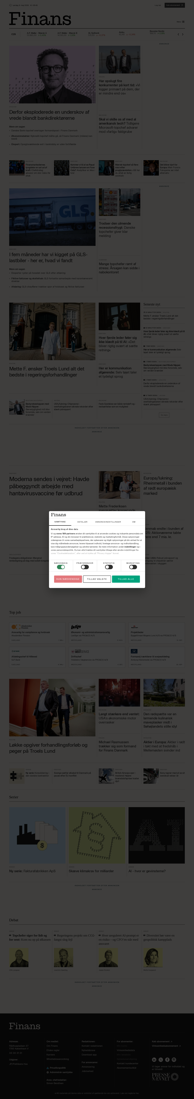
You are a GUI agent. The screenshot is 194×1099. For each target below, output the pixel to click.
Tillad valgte (97, 579)
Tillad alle (126, 579)
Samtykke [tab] (60, 522)
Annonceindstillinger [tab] (108, 522)
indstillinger (130, 547)
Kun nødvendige (68, 579)
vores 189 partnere (65, 533)
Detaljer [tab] (82, 522)
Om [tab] (134, 522)
